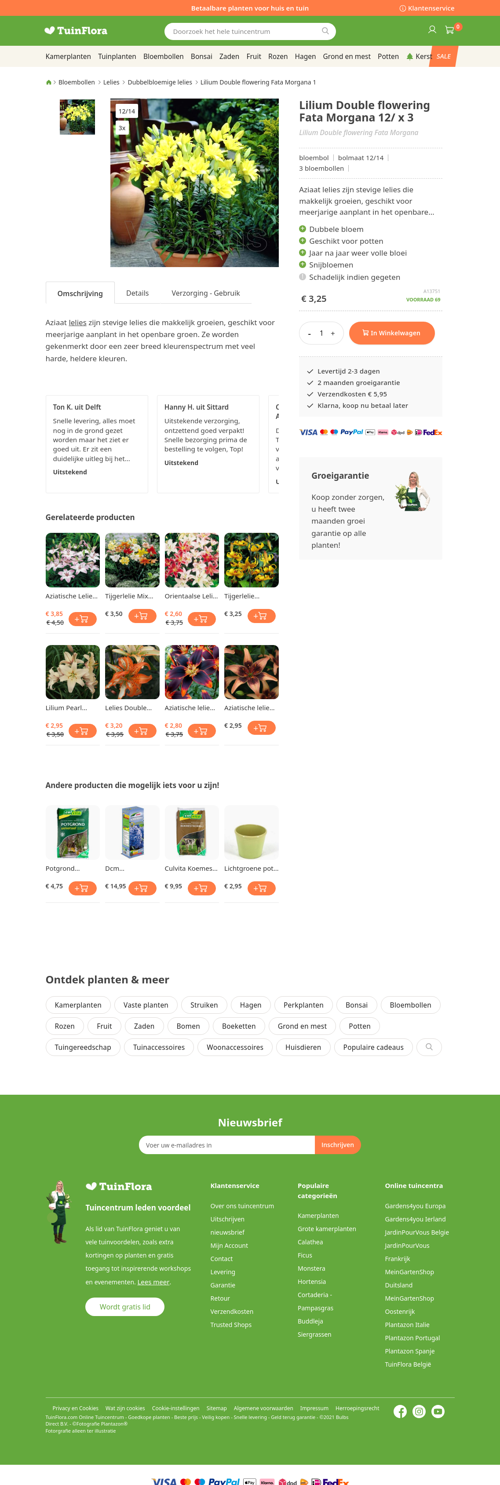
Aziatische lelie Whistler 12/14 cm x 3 (247, 707)
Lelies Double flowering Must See (128, 707)
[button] (77, 117)
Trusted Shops (231, 1324)
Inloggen (431, 29)
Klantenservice (431, 8)
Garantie (223, 1285)
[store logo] (87, 30)
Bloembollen (76, 82)
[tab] (80, 293)
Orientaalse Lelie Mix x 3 (191, 595)
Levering (223, 1272)
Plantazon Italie (407, 1324)
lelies (77, 322)
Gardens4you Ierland (415, 1219)
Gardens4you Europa (415, 1206)
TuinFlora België (408, 1364)
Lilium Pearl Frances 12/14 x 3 (72, 707)
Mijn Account (229, 1245)
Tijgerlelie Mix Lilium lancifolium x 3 (127, 595)
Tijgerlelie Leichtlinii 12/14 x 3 (251, 595)
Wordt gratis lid (125, 1306)
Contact (222, 1258)
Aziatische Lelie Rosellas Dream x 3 (72, 595)
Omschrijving (80, 293)
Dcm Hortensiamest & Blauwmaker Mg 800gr (131, 868)
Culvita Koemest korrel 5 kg (190, 868)
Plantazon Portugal (412, 1338)
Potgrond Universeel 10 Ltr (72, 868)
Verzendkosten (232, 1311)
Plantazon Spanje (409, 1351)
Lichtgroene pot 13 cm (249, 868)
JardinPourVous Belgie (417, 1232)
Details (137, 293)
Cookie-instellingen (176, 1408)
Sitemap (217, 1408)
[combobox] (250, 31)
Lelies (111, 82)
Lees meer (151, 1281)
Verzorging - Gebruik (206, 293)
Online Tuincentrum (101, 1417)
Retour (220, 1298)
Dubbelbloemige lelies (160, 82)
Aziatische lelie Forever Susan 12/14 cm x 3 (187, 707)
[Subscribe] (337, 1145)
